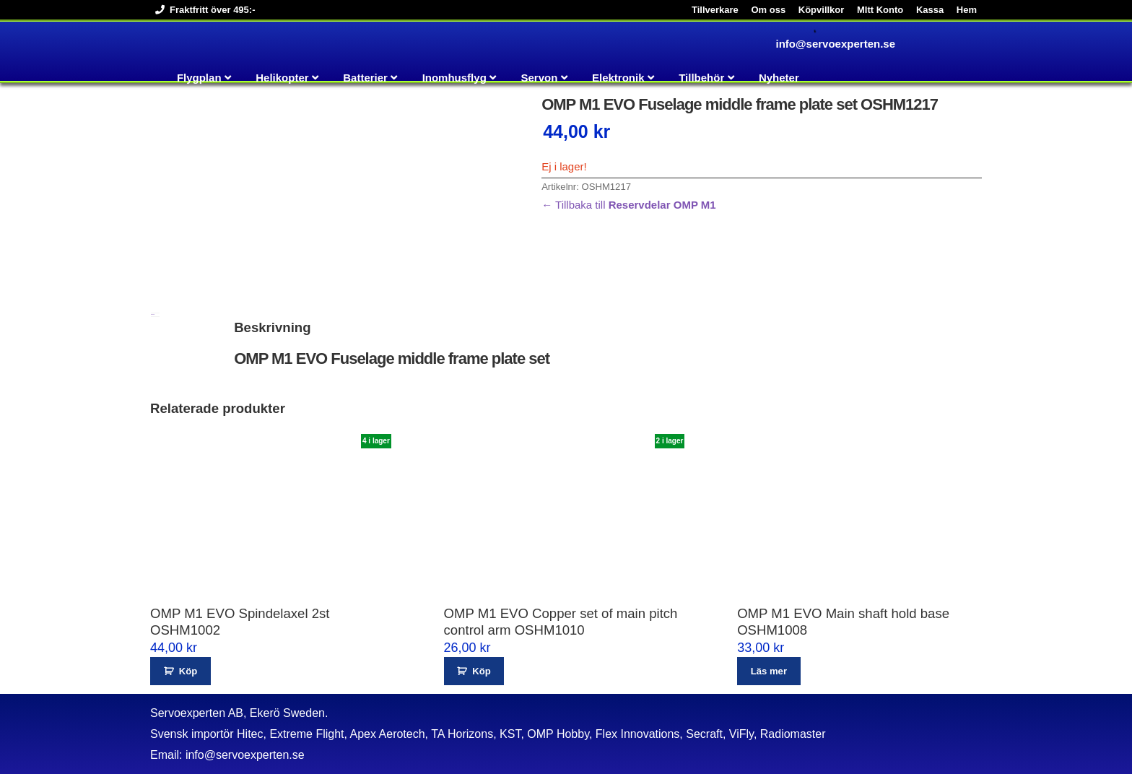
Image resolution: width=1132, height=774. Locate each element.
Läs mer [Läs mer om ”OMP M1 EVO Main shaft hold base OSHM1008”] (769, 671)
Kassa (930, 9)
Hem (967, 9)
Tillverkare (715, 9)
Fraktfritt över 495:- (202, 9)
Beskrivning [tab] (152, 314)
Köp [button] (188, 671)
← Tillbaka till (628, 205)
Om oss (768, 9)
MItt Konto (880, 9)
